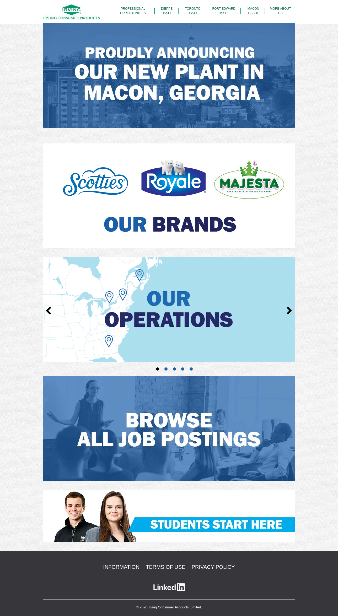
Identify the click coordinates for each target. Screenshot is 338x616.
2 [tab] (166, 370)
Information (121, 567)
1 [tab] (157, 370)
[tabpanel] (169, 309)
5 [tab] (191, 370)
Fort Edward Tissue (223, 11)
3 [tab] (174, 370)
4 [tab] (182, 370)
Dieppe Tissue (167, 11)
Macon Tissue (253, 11)
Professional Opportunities (133, 11)
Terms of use (165, 567)
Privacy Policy (213, 567)
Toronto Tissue (193, 11)
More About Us (280, 11)
